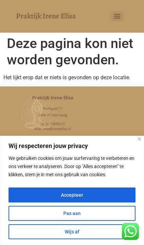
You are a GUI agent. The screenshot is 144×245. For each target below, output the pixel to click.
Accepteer (72, 195)
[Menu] (117, 16)
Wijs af (72, 231)
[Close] (139, 139)
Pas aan (72, 213)
